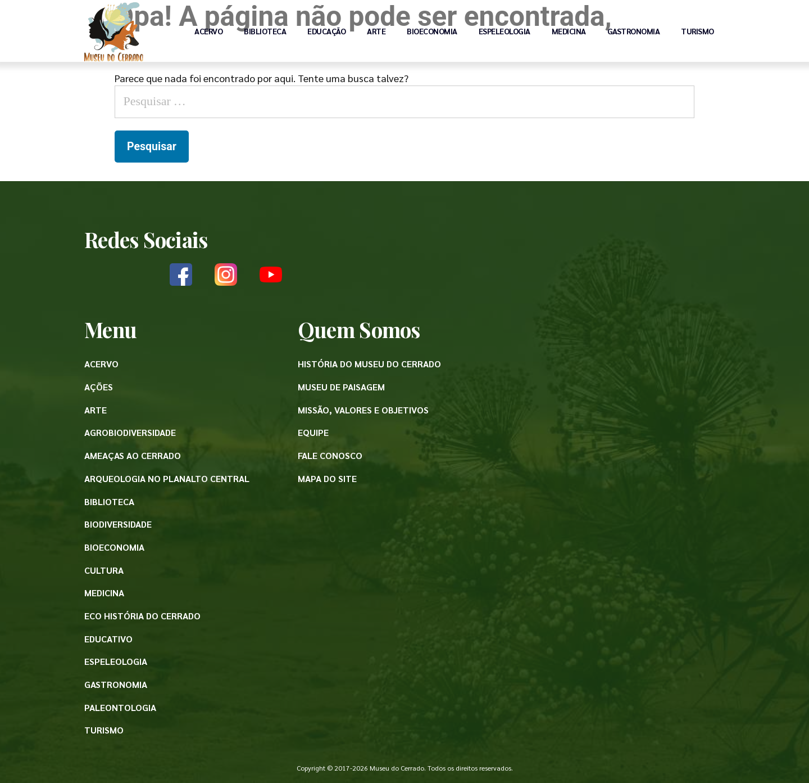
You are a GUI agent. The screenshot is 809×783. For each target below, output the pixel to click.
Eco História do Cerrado (142, 616)
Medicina (569, 31)
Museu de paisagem (341, 387)
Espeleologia (504, 31)
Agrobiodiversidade (130, 432)
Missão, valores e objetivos (363, 410)
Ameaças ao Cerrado (132, 455)
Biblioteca (265, 31)
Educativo (108, 639)
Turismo (697, 31)
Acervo (208, 31)
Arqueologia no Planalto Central (166, 478)
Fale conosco (330, 455)
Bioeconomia (432, 31)
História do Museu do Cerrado (369, 364)
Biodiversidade (118, 524)
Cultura (104, 570)
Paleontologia (120, 707)
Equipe (313, 432)
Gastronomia (633, 31)
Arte (376, 31)
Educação (326, 31)
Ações (98, 387)
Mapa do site (327, 478)
